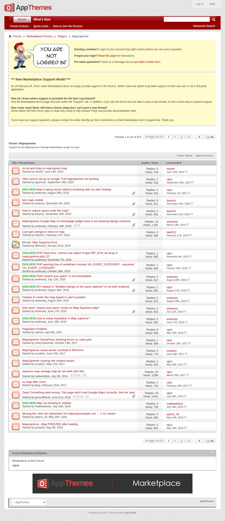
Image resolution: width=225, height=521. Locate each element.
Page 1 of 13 (156, 136)
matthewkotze (43, 406)
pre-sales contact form (147, 61)
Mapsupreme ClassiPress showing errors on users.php (57, 339)
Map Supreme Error (44, 242)
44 (156, 393)
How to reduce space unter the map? (45, 210)
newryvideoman (44, 342)
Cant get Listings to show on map (43, 231)
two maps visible (32, 200)
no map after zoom (34, 381)
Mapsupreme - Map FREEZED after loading (50, 424)
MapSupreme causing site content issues (48, 360)
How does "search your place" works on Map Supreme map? (60, 307)
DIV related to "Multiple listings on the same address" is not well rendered (82, 286)
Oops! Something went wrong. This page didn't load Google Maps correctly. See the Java (78, 392)
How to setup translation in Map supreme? (63, 318)
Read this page (107, 55)
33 (156, 372)
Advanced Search (204, 26)
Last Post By (174, 162)
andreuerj (40, 192)
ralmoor (39, 332)
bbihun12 (40, 245)
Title (14, 162)
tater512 (40, 235)
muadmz (40, 353)
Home (22, 19)
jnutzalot (40, 427)
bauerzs (39, 203)
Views (155, 162)
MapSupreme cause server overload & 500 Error (53, 350)
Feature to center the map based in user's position (54, 297)
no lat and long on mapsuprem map (44, 168)
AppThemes (207, 501)
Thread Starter (27, 162)
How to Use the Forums (67, 26)
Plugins (62, 36)
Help (212, 4)
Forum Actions (19, 26)
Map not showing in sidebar (53, 403)
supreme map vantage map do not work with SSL (53, 371)
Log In (199, 4)
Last (210, 137)
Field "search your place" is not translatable (63, 276)
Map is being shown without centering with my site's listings (73, 189)
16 (156, 221)
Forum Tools (183, 155)
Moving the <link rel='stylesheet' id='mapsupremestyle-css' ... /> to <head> (69, 413)
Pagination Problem (34, 329)
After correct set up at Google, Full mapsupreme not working (60, 178)
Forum (17, 36)
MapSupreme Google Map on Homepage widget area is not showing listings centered (76, 221)
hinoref (39, 171)
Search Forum (203, 155)
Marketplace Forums (40, 36)
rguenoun (40, 182)
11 (188, 136)
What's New (42, 19)
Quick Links (40, 26)
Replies (145, 162)
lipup (37, 385)
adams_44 (41, 417)
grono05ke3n (42, 397)
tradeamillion (42, 376)
